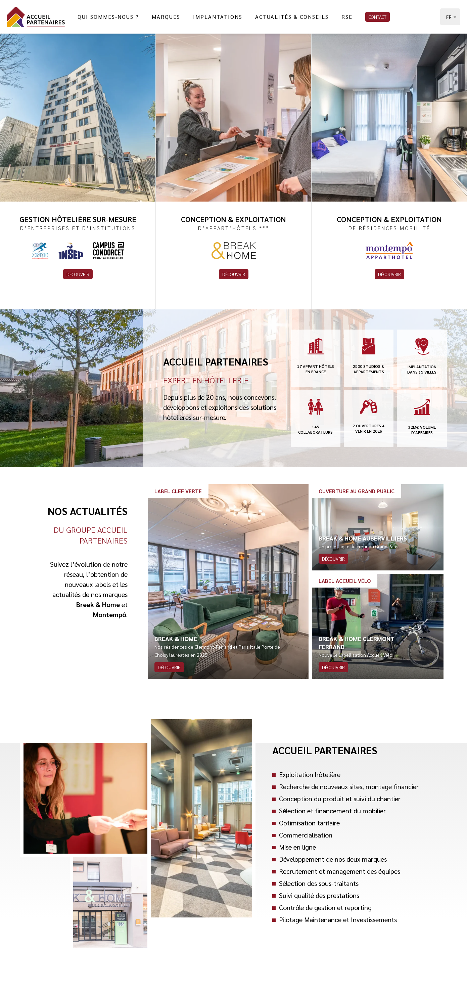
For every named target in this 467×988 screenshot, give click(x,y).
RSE (347, 16)
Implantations (217, 16)
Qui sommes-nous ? (108, 16)
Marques (166, 16)
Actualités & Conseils (292, 16)
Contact (377, 17)
